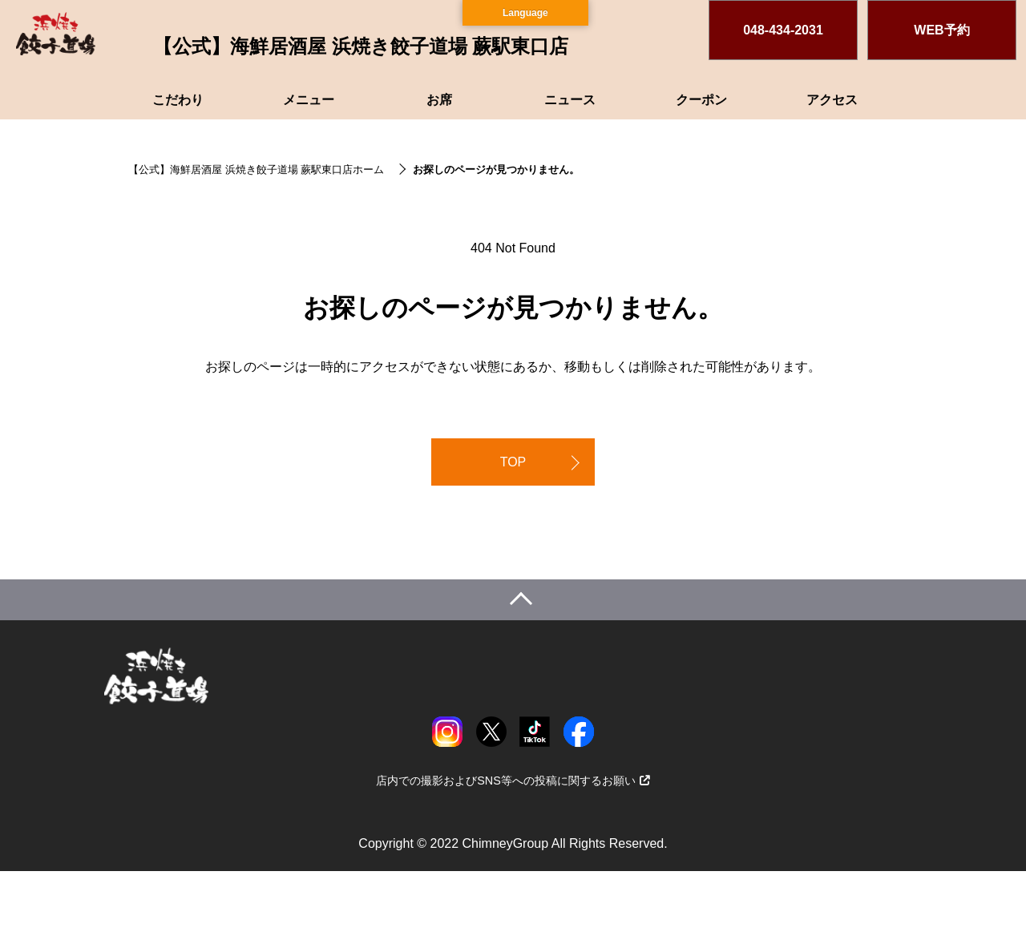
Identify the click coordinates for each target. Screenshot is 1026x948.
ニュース (570, 100)
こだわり (178, 100)
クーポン (701, 100)
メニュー (308, 100)
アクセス (832, 100)
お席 (439, 100)
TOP (513, 462)
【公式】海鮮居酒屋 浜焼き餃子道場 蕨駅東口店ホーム (256, 169)
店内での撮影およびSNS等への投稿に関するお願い (513, 780)
